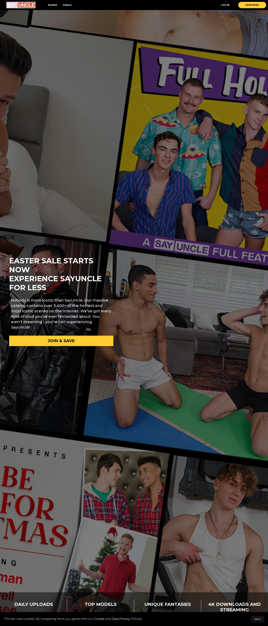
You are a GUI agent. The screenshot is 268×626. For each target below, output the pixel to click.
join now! (252, 5)
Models (52, 5)
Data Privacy (121, 619)
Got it (258, 619)
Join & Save (61, 340)
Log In (225, 5)
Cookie (99, 619)
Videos (67, 5)
